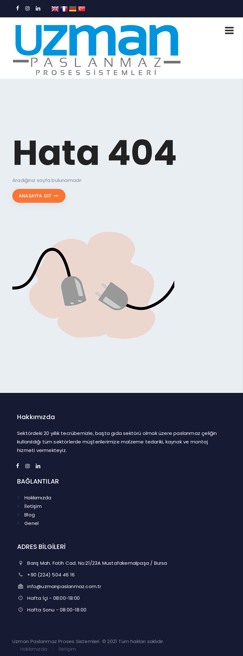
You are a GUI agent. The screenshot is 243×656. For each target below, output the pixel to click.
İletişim (33, 506)
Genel (31, 523)
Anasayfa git (39, 196)
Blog (29, 514)
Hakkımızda (37, 497)
